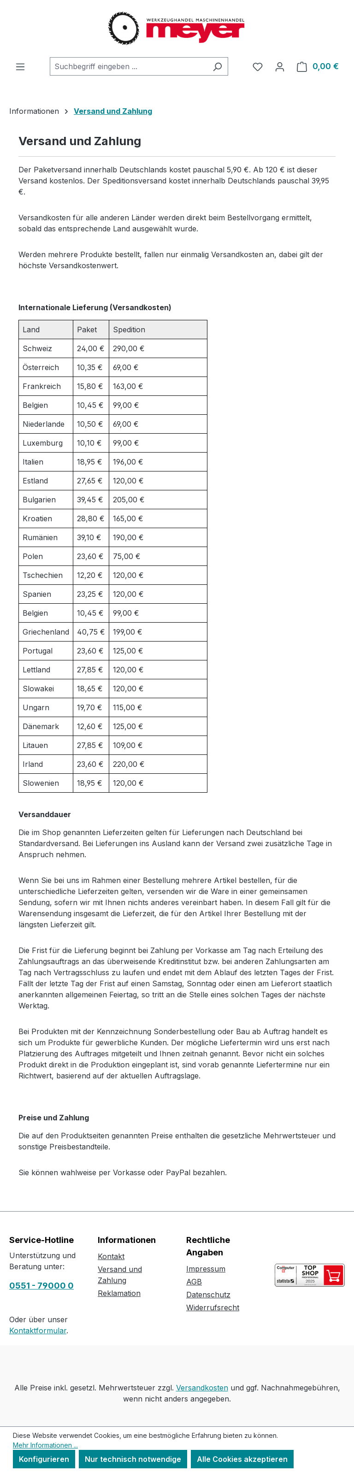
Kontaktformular (37, 1330)
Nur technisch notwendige (133, 1459)
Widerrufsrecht (212, 1307)
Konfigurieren (44, 1459)
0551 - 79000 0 (41, 1285)
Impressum (205, 1268)
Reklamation (119, 1293)
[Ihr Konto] (280, 66)
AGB (194, 1281)
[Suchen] (217, 66)
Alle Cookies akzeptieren (242, 1459)
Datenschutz (208, 1294)
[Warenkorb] (318, 66)
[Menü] (20, 66)
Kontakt (111, 1256)
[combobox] (128, 66)
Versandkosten (202, 1387)
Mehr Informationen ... (45, 1445)
